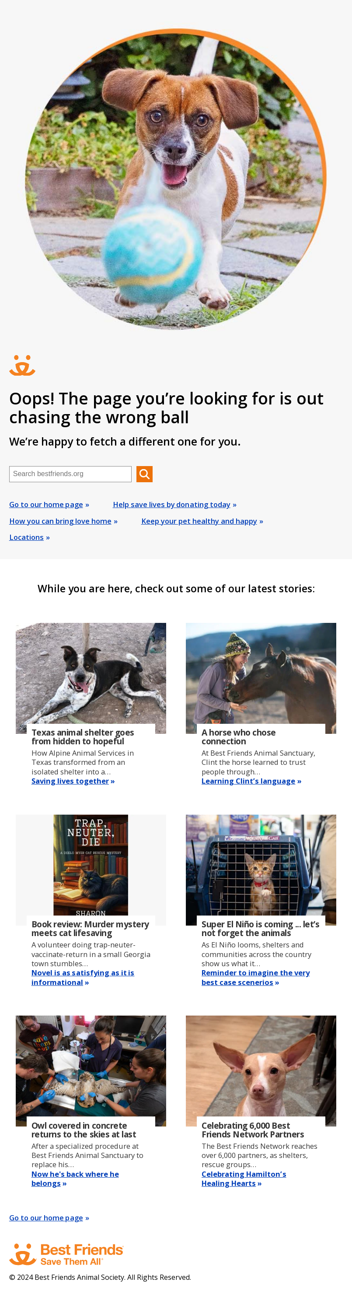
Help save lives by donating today (171, 504)
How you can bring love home (60, 521)
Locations (26, 537)
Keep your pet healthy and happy (199, 521)
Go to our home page (46, 504)
